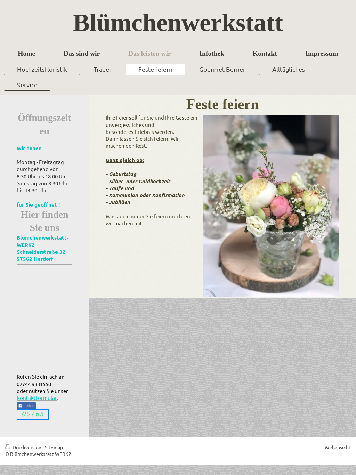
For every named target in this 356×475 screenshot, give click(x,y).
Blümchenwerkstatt (178, 23)
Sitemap (54, 447)
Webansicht (338, 447)
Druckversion (23, 447)
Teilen (26, 405)
